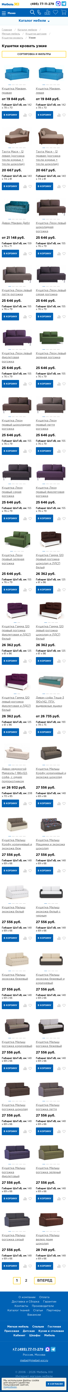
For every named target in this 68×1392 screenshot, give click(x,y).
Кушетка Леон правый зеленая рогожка (13, 559)
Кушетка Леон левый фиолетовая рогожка (17, 357)
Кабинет (19, 1335)
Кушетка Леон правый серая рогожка (12, 492)
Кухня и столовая (51, 1331)
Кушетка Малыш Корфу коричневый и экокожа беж (17, 844)
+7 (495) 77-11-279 (28, 1349)
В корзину (10, 115)
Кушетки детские (36, 34)
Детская (29, 1331)
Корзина (63, 12)
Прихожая (11, 1331)
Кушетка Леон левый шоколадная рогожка (51, 227)
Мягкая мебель (11, 34)
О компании (26, 1297)
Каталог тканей (18, 1310)
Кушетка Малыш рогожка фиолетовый (13, 1172)
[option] (17, 73)
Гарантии (49, 1301)
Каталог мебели (27, 30)
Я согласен (55, 1384)
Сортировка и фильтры (34, 54)
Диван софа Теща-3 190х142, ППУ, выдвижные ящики (50, 702)
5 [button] (24, 286)
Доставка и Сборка (25, 1301)
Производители (43, 1306)
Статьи (38, 1310)
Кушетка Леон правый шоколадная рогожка (16, 424)
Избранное (55, 12)
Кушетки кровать (12, 38)
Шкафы (34, 1335)
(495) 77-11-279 (42, 4)
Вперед (44, 1280)
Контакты (21, 1306)
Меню (12, 13)
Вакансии (34, 1315)
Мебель (49, 1335)
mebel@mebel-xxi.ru (34, 1360)
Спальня (38, 1327)
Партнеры (54, 1310)
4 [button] (20, 286)
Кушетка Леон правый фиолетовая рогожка (50, 492)
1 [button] (9, 286)
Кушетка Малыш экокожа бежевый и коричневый (50, 979)
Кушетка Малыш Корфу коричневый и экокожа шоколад (51, 773)
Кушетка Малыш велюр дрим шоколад (47, 1239)
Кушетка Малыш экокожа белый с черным (48, 911)
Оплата (44, 1297)
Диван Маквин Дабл (16, 223)
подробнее (10, 1387)
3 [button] (17, 286)
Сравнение (47, 12)
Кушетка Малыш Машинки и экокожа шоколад (50, 844)
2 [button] (13, 286)
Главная (7, 30)
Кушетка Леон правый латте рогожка (46, 424)
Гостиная (54, 1327)
